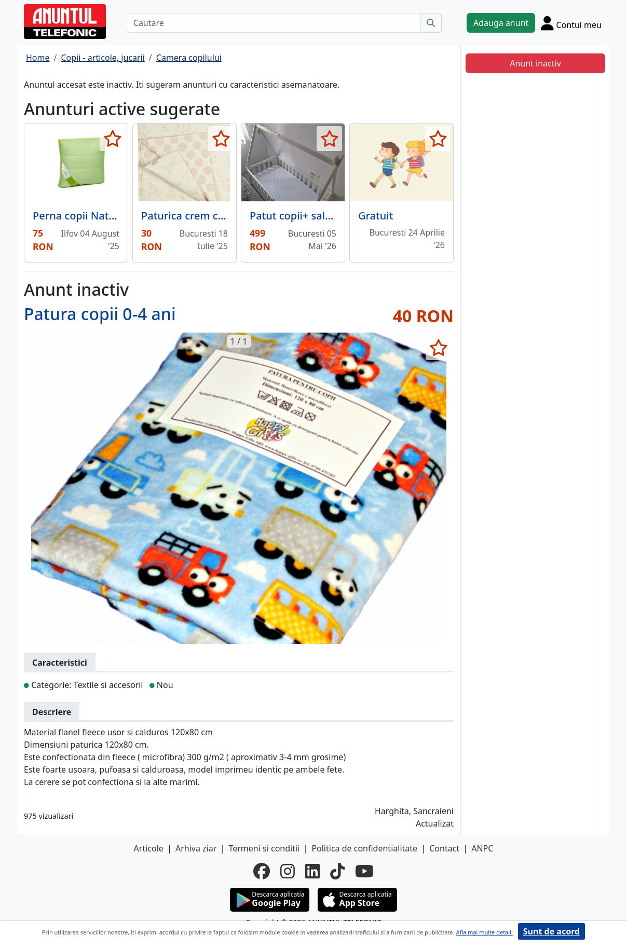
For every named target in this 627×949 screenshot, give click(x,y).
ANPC (482, 848)
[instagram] (287, 871)
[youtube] (364, 871)
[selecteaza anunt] (112, 138)
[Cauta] (431, 23)
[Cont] (571, 22)
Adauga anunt (500, 23)
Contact (444, 848)
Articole (148, 848)
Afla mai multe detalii (484, 932)
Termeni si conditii (263, 848)
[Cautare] (273, 23)
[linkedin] (312, 871)
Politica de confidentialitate (364, 848)
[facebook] (261, 871)
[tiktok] (337, 871)
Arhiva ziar (195, 848)
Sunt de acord (551, 931)
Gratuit (375, 216)
